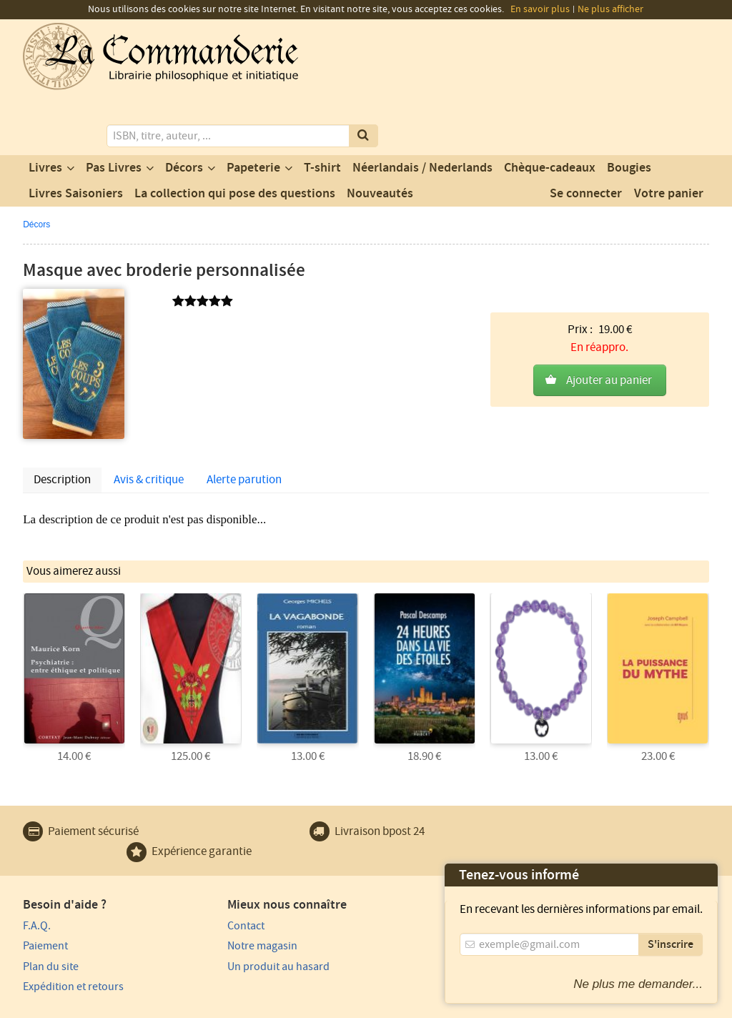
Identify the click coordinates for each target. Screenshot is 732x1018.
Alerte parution (244, 421)
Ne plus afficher (610, 9)
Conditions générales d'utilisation (142, 1005)
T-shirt (322, 109)
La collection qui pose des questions (234, 135)
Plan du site (51, 906)
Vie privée (43, 1005)
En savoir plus (540, 9)
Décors (184, 109)
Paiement (45, 886)
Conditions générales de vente (285, 1005)
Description (62, 421)
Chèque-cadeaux (549, 109)
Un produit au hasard (249, 906)
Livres (45, 109)
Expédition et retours (73, 927)
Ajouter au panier (609, 298)
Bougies (629, 109)
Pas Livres (114, 109)
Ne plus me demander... (638, 984)
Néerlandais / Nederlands (422, 109)
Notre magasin (233, 886)
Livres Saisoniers (76, 135)
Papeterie (253, 109)
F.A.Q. (37, 866)
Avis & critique (149, 421)
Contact (216, 866)
